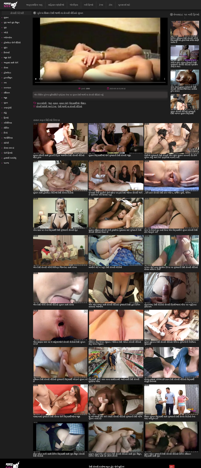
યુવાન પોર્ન (63, 103)
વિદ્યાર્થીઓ (74, 103)
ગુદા (5, 27)
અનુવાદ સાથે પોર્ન (11, 63)
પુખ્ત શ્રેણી (42, 103)
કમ (5, 83)
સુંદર (5, 47)
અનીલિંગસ (8, 138)
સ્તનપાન (7, 88)
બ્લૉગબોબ (8, 37)
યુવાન (6, 17)
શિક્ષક (83, 103)
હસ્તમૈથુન (8, 78)
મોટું (5, 113)
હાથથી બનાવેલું (10, 158)
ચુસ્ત (6, 103)
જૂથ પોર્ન (7, 57)
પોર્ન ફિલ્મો (8, 153)
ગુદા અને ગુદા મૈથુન (12, 22)
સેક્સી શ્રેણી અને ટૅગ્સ (46, 106)
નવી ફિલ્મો (88, 5)
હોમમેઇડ (7, 73)
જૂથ (5, 98)
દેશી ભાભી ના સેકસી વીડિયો (70, 106)
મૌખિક (6, 128)
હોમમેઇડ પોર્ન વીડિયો (12, 42)
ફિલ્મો (6, 118)
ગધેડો (6, 32)
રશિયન (7, 93)
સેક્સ (6, 68)
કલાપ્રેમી (7, 108)
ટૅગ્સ (101, 5)
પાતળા (6, 163)
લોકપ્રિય (74, 5)
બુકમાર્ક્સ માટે (124, 5)
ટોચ (110, 5)
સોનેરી (6, 143)
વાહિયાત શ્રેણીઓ (56, 5)
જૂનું (50, 103)
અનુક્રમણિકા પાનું (34, 5)
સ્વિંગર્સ (6, 52)
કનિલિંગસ (8, 123)
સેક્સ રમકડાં (9, 148)
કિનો (6, 133)
